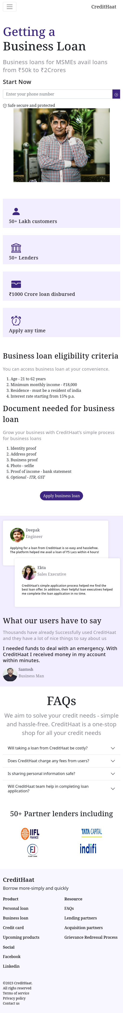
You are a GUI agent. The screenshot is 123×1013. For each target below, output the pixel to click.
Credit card (13, 927)
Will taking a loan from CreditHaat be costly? (48, 748)
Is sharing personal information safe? (41, 773)
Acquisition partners (84, 927)
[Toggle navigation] (9, 7)
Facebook (11, 956)
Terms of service (16, 993)
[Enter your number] (58, 94)
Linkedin (11, 966)
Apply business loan (61, 495)
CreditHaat (103, 6)
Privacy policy (14, 998)
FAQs (69, 908)
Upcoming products (21, 937)
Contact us (11, 1003)
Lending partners (81, 918)
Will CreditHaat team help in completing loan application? (48, 789)
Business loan (15, 918)
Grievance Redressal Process (91, 937)
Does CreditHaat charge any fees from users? (48, 760)
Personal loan (15, 908)
